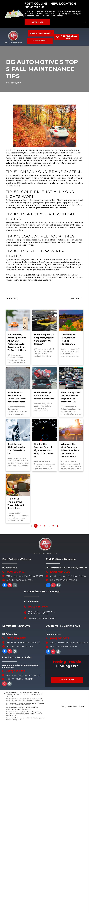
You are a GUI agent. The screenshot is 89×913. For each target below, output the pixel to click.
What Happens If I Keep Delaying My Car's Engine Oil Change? (44, 339)
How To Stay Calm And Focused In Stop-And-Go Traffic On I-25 (70, 397)
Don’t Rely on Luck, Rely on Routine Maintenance (68, 339)
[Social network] (58, 652)
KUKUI (83, 707)
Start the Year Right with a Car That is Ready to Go (16, 449)
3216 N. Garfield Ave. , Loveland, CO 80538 (69, 643)
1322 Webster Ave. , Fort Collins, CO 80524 (25, 576)
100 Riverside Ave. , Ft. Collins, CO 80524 (68, 576)
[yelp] (9, 585)
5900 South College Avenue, (41, 611)
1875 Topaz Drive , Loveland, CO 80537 (23, 675)
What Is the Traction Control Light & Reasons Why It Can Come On (43, 450)
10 (53, 526)
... (49, 526)
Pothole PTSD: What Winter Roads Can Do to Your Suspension (17, 397)
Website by (76, 707)
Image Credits (67, 707)
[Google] (15, 585)
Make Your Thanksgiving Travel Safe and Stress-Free (16, 503)
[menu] (84, 23)
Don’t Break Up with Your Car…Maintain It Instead (44, 395)
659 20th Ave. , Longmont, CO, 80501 (23, 642)
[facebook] (4, 585)
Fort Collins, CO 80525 (38, 614)
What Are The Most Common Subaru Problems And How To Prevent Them (70, 450)
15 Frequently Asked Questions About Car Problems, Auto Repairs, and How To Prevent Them (17, 342)
